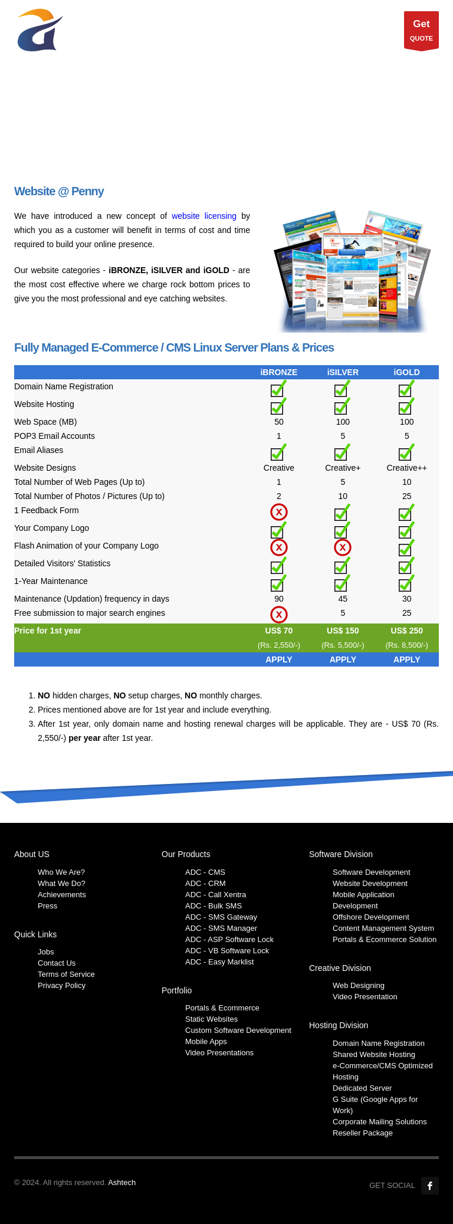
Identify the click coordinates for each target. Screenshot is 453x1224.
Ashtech (122, 1182)
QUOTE (421, 32)
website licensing (204, 216)
